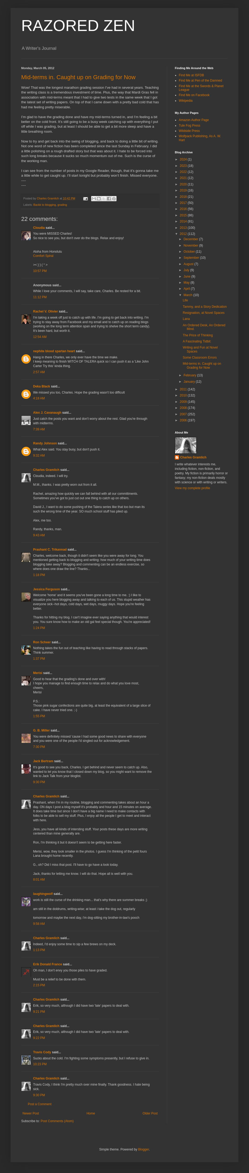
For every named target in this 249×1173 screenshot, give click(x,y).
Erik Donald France (47, 964)
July (187, 270)
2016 (184, 209)
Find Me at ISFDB (191, 75)
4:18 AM (39, 398)
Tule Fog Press (189, 125)
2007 (184, 414)
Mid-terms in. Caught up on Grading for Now (78, 77)
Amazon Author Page (194, 120)
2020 (184, 184)
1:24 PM (39, 628)
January (190, 381)
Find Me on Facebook (194, 95)
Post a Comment (39, 1104)
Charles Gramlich (46, 470)
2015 (184, 215)
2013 (184, 228)
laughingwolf (43, 894)
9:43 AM (39, 535)
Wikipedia (186, 100)
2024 (184, 159)
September (192, 258)
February (190, 375)
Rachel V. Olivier (45, 311)
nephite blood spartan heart (54, 351)
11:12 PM (40, 297)
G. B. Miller (41, 730)
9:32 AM (39, 455)
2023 (184, 166)
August (189, 264)
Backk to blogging (44, 204)
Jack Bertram (43, 761)
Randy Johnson (45, 443)
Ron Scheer (42, 642)
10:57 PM (40, 271)
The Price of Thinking (198, 335)
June (187, 276)
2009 (184, 402)
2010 (184, 395)
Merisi (37, 673)
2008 (184, 408)
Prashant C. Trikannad (50, 549)
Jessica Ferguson (46, 589)
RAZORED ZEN (78, 25)
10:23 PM (40, 1064)
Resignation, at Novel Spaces (203, 313)
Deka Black (41, 386)
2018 (184, 197)
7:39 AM (39, 429)
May (187, 282)
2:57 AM (39, 372)
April (187, 289)
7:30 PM (39, 747)
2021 (184, 178)
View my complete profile (192, 488)
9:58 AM (39, 924)
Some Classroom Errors (200, 357)
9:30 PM (39, 782)
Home (91, 1113)
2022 (184, 172)
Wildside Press (189, 131)
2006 (184, 420)
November (191, 245)
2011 (184, 389)
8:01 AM (39, 879)
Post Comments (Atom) (57, 1121)
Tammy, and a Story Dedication (205, 307)
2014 (184, 221)
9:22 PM (39, 1038)
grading (62, 204)
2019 (184, 190)
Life (185, 300)
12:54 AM (40, 337)
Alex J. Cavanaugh (47, 412)
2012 (184, 234)
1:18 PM (39, 575)
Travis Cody (42, 1052)
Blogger (143, 1149)
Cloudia (39, 228)
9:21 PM (39, 1012)
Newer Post (31, 1113)
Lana (186, 319)
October (190, 251)
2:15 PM (39, 985)
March (188, 295)
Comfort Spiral (43, 256)
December (191, 239)
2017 (184, 203)
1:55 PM (39, 716)
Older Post (150, 1113)
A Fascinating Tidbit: (197, 341)
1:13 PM (39, 950)
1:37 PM (39, 659)
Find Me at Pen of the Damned (200, 80)
